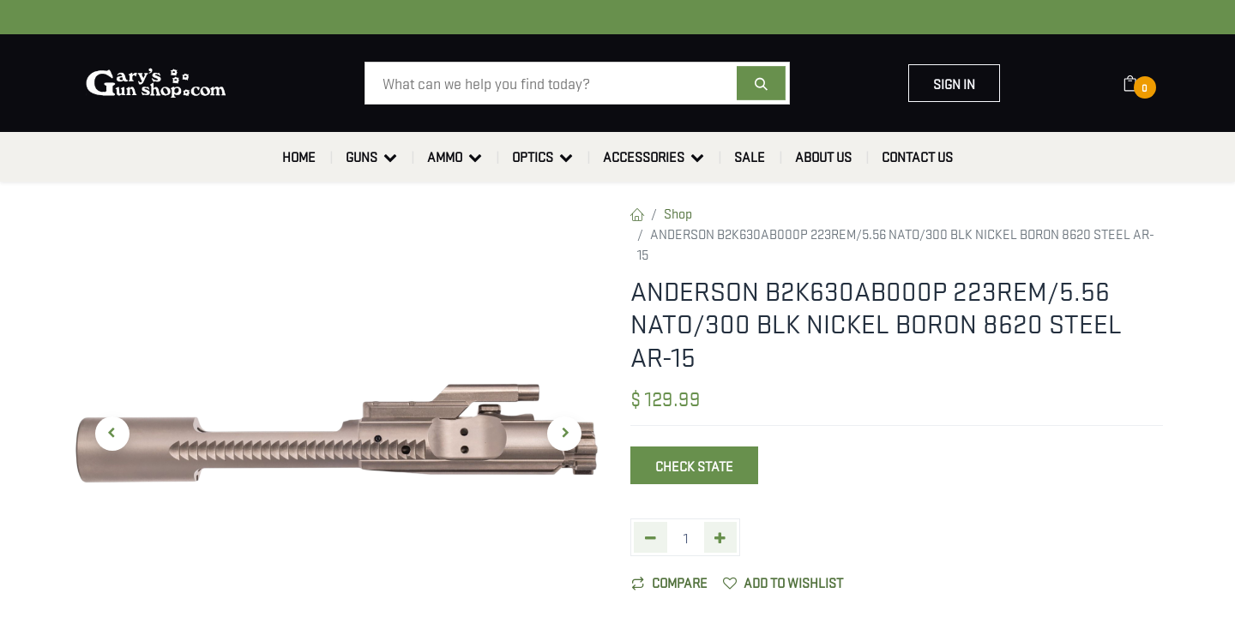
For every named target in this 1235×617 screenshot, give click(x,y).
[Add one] (721, 537)
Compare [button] (669, 581)
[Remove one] (650, 537)
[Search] (761, 83)
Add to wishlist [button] (783, 581)
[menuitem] (298, 157)
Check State (694, 465)
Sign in (954, 83)
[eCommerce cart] (1141, 83)
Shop (678, 212)
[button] (112, 433)
